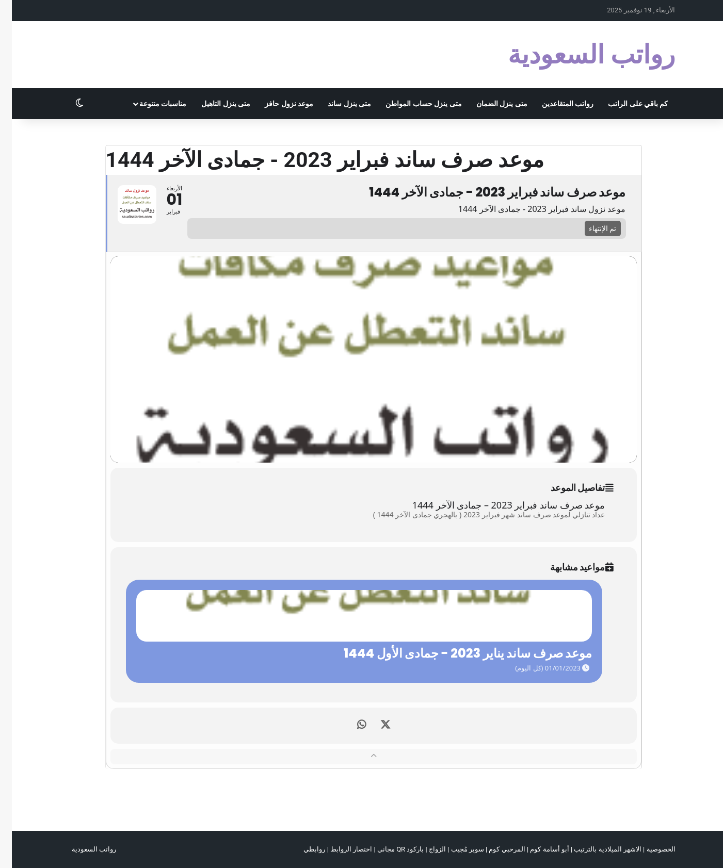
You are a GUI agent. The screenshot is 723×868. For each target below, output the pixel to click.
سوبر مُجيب (455, 849)
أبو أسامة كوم (537, 849)
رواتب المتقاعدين (556, 104)
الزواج (425, 849)
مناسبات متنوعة (150, 104)
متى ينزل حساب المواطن (411, 104)
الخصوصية (649, 849)
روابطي (302, 849)
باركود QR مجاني (388, 849)
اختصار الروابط (339, 849)
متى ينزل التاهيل (213, 104)
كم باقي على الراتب (626, 104)
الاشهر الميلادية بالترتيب (595, 849)
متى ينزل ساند (337, 104)
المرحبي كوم (495, 849)
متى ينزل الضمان (490, 104)
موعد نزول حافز (277, 104)
